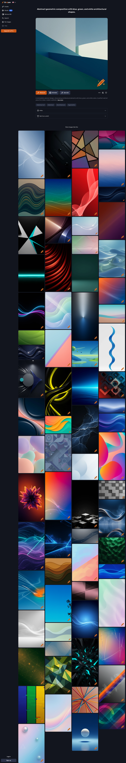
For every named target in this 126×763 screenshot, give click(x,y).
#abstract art (41, 105)
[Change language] (13, 2)
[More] (99, 93)
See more (60, 100)
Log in (9, 756)
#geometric (71, 105)
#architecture (61, 105)
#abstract (51, 105)
